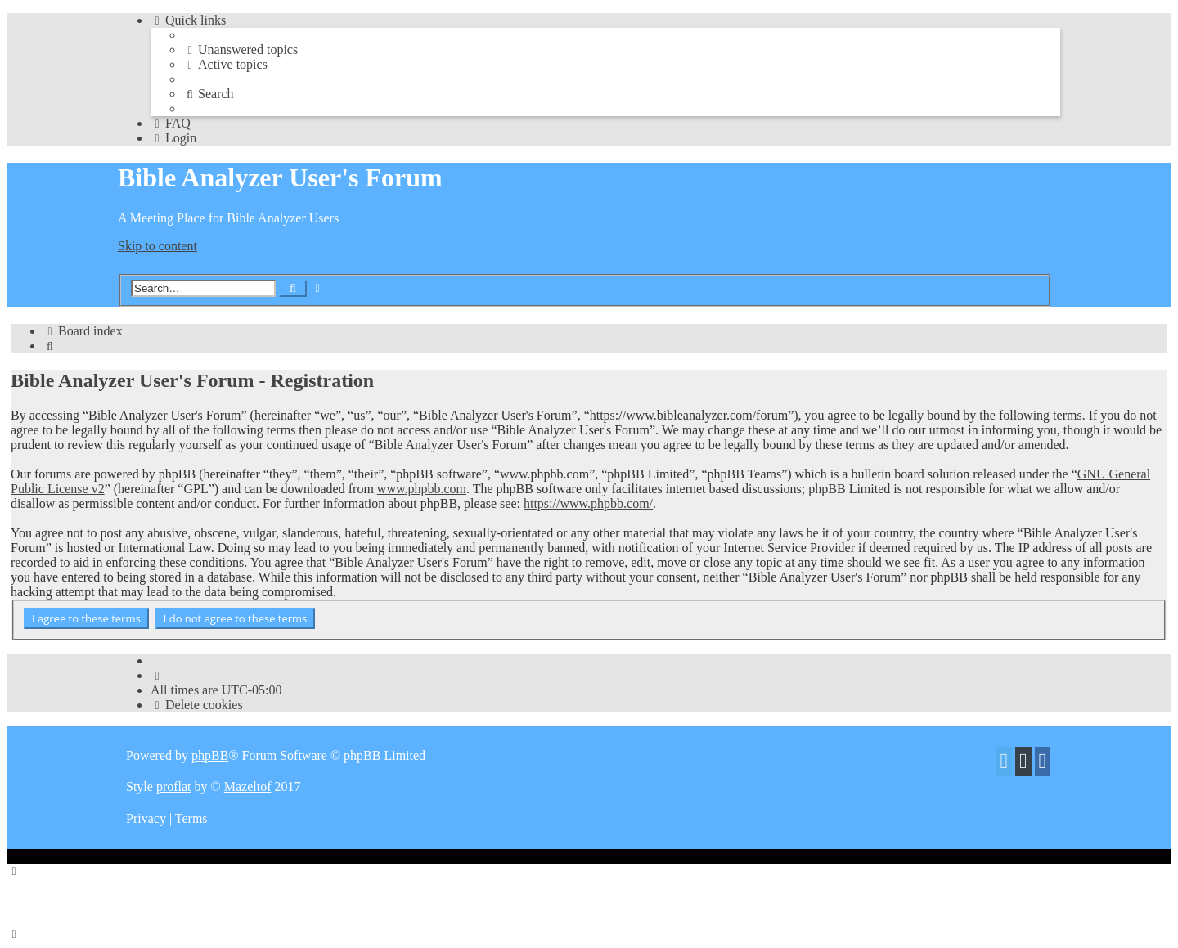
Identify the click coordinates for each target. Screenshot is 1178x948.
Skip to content (157, 246)
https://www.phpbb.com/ (588, 503)
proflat (173, 786)
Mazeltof (248, 786)
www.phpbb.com (421, 489)
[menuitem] (240, 49)
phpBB (209, 755)
